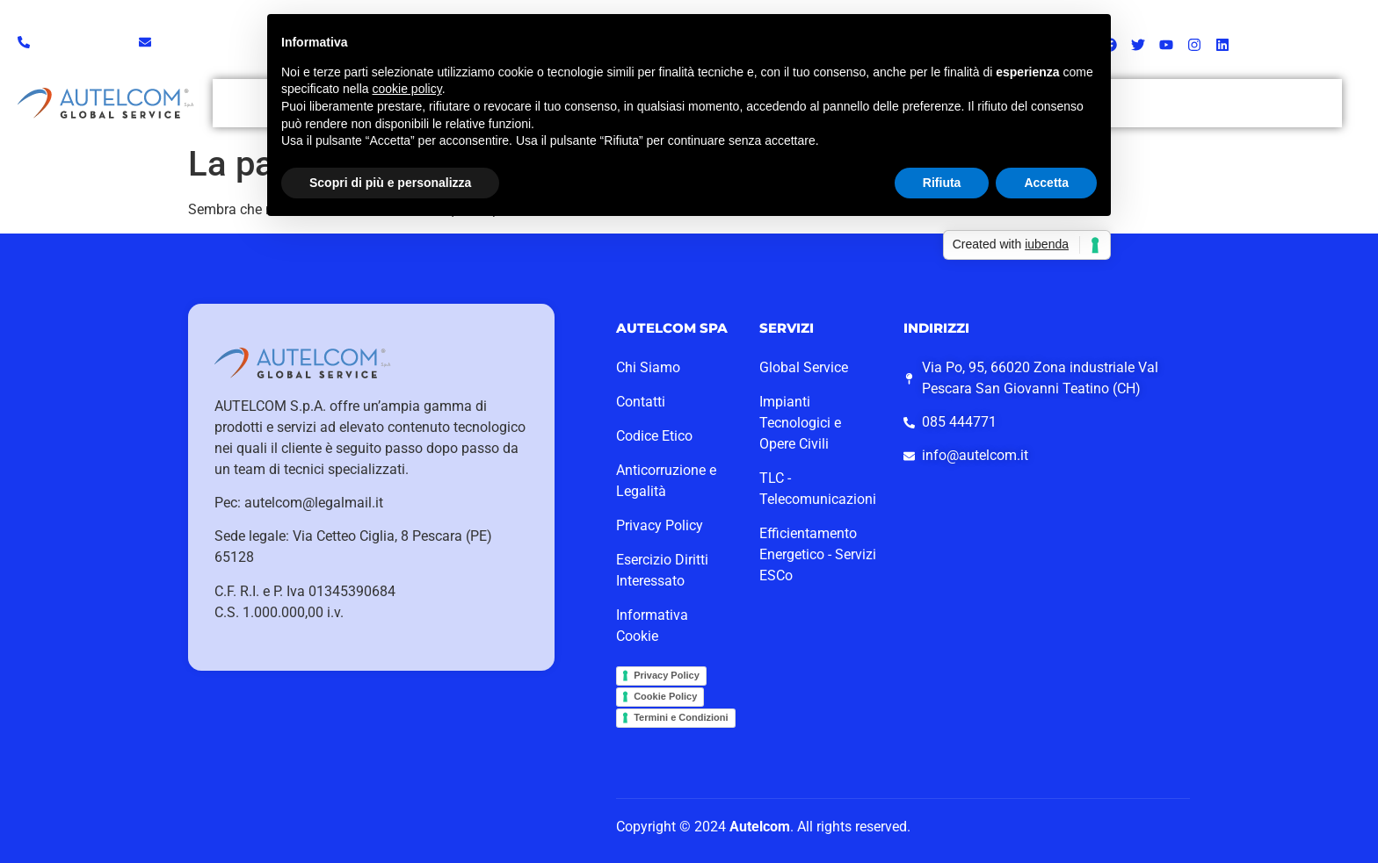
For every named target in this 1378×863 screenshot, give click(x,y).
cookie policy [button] (407, 89)
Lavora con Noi (1217, 96)
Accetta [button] (1046, 183)
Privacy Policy (667, 675)
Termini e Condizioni (681, 717)
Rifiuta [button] (942, 183)
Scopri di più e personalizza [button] (390, 183)
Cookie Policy (665, 696)
